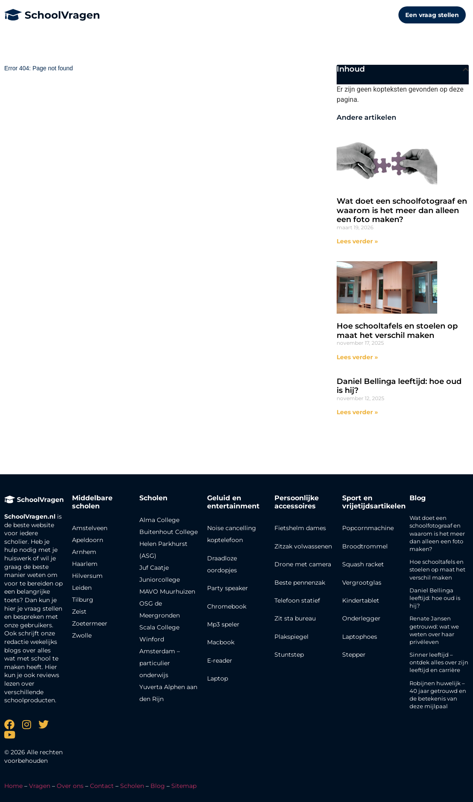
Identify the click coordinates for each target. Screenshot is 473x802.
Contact (102, 786)
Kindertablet (360, 600)
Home (13, 786)
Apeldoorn (87, 540)
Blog (418, 498)
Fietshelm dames (300, 528)
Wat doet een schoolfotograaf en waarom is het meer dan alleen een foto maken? (402, 210)
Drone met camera (302, 564)
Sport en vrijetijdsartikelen (374, 502)
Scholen (132, 786)
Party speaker (227, 588)
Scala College (159, 627)
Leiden (82, 587)
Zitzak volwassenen (303, 546)
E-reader (219, 660)
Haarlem (85, 564)
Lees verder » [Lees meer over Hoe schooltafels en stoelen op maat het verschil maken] (357, 357)
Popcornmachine (368, 528)
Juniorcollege (159, 579)
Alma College (159, 520)
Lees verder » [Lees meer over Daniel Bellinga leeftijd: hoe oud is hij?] (357, 412)
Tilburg (82, 599)
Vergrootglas (361, 582)
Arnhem (84, 552)
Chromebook (226, 606)
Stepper (354, 654)
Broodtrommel (365, 546)
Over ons (70, 786)
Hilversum (87, 576)
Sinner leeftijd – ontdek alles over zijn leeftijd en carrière (439, 662)
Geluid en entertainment (233, 502)
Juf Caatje (154, 567)
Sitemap (183, 786)
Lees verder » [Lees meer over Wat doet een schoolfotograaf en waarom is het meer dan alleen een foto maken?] (357, 241)
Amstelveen (89, 528)
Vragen (39, 786)
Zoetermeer (89, 623)
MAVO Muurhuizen (167, 591)
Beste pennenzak (299, 582)
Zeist (79, 611)
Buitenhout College (168, 532)
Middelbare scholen (92, 502)
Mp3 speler (223, 624)
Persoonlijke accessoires (296, 502)
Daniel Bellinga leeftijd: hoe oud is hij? (399, 386)
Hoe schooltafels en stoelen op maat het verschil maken (397, 330)
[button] (466, 69)
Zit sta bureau (295, 618)
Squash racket (363, 564)
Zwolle (82, 635)
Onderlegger (361, 618)
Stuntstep (289, 654)
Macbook (220, 642)
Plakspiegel (291, 636)
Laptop (217, 678)
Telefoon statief (297, 600)
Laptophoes (359, 636)
